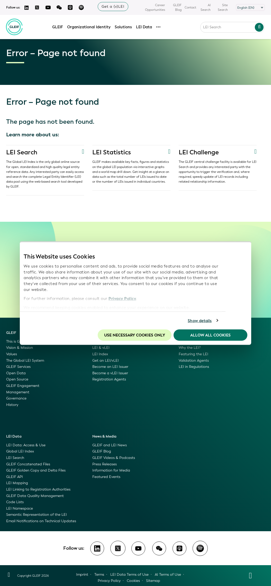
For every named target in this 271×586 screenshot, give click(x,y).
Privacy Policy (122, 298)
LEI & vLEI (101, 347)
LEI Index (100, 354)
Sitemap (153, 580)
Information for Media (111, 470)
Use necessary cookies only (134, 335)
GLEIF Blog (177, 7)
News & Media (104, 436)
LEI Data (144, 26)
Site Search (223, 7)
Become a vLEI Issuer (110, 373)
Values (11, 354)
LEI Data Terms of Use (129, 574)
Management (17, 392)
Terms (99, 574)
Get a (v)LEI (113, 6)
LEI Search (21, 152)
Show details (200, 320)
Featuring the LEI (193, 354)
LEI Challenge (199, 152)
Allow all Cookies (210, 335)
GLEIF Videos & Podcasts (113, 457)
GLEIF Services (18, 366)
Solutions (123, 26)
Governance (16, 398)
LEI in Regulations (194, 366)
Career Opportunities (155, 7)
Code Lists (15, 502)
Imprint (82, 574)
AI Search (206, 7)
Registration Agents (109, 379)
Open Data (16, 373)
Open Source (17, 379)
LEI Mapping (17, 483)
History (12, 404)
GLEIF (57, 26)
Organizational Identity (89, 26)
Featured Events (106, 476)
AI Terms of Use (168, 574)
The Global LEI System (25, 360)
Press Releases (104, 464)
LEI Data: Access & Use (26, 445)
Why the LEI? (190, 347)
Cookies (133, 580)
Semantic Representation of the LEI (36, 514)
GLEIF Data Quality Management (35, 495)
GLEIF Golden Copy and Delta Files (36, 470)
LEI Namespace (19, 508)
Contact (190, 7)
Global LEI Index (20, 451)
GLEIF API (14, 476)
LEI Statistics (111, 152)
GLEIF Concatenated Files (28, 464)
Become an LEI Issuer (110, 366)
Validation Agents (194, 360)
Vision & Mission (19, 347)
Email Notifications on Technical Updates (41, 521)
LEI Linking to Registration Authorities (38, 489)
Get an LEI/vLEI (105, 360)
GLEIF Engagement (22, 385)
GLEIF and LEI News (109, 445)
